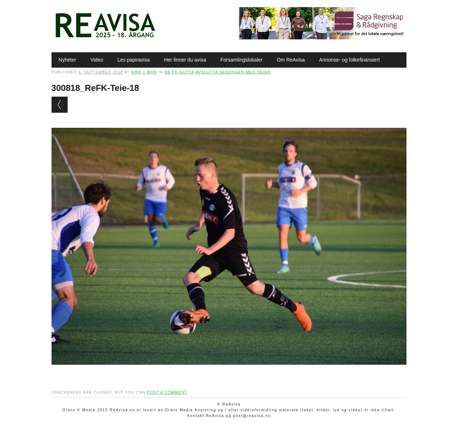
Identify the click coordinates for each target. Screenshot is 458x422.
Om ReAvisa (290, 60)
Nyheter (67, 60)
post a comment (167, 392)
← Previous (60, 105)
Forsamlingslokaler (241, 60)
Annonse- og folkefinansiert (349, 60)
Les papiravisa (133, 60)
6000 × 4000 (144, 72)
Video (97, 60)
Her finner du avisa (185, 60)
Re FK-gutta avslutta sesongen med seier (218, 72)
